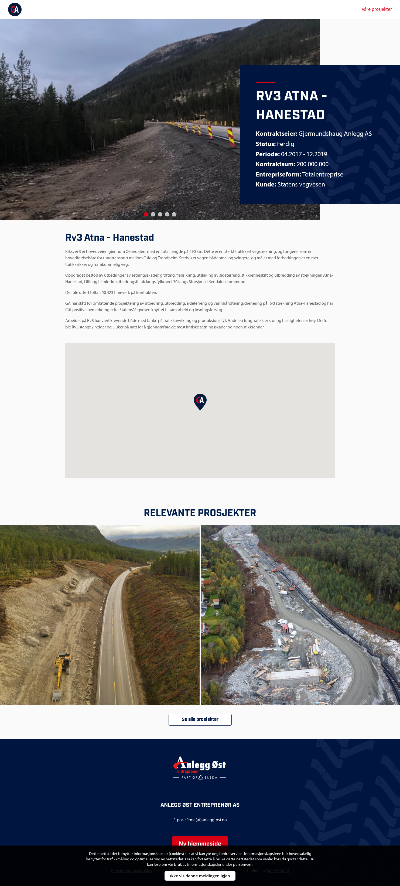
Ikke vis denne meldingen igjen (200, 875)
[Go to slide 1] (146, 214)
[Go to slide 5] (174, 214)
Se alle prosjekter (200, 719)
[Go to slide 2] (153, 214)
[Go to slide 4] (167, 214)
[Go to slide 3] (160, 214)
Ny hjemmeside (200, 844)
